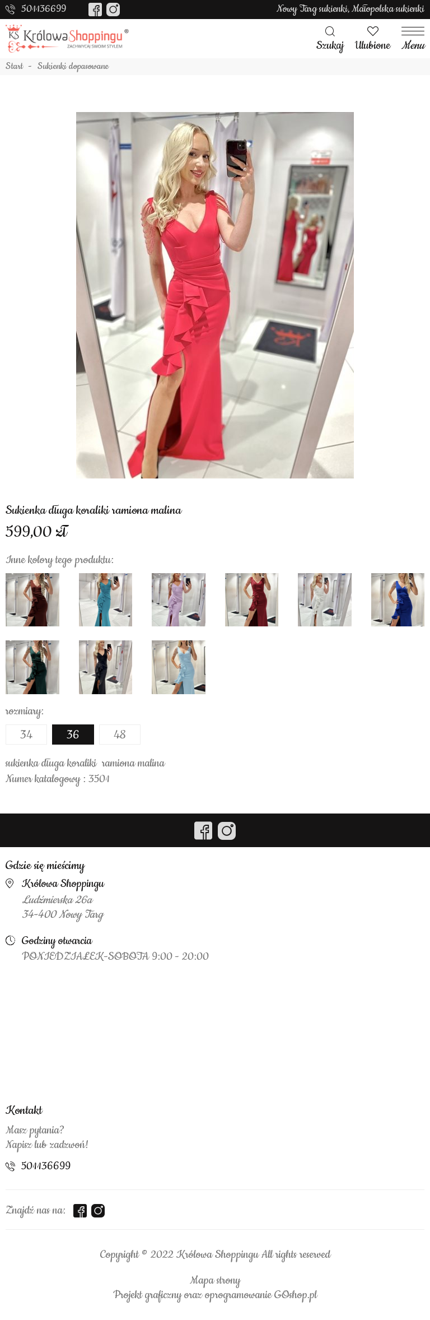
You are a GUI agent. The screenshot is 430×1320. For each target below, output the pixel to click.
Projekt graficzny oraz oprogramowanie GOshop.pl (215, 1295)
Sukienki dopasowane (73, 66)
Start (14, 66)
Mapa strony (215, 1280)
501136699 (43, 9)
